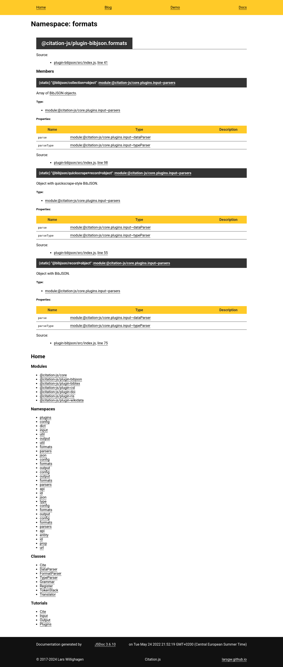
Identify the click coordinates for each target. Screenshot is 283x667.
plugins (45, 417)
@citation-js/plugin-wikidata (62, 400)
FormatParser (50, 573)
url (42, 548)
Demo (175, 7)
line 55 (102, 253)
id (41, 493)
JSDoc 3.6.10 (105, 644)
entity (44, 535)
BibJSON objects (63, 93)
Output (45, 620)
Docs (243, 7)
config (45, 422)
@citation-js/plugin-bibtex (60, 383)
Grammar (47, 582)
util (42, 434)
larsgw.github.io (234, 659)
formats (46, 447)
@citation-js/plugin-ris (57, 396)
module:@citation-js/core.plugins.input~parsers (137, 83)
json (43, 455)
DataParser (48, 569)
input (44, 430)
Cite (43, 565)
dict (43, 426)
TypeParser (48, 578)
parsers (46, 451)
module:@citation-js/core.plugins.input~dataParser (110, 137)
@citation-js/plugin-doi (57, 392)
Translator (48, 594)
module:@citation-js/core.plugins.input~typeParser (110, 145)
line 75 (102, 343)
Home (41, 7)
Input (44, 616)
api (42, 489)
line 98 (102, 163)
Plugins (46, 624)
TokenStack (49, 590)
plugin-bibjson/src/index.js (75, 63)
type (43, 501)
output (45, 438)
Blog (108, 7)
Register (46, 586)
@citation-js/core (53, 375)
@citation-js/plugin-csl (57, 388)
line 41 (102, 63)
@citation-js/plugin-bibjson (74, 43)
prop (43, 543)
